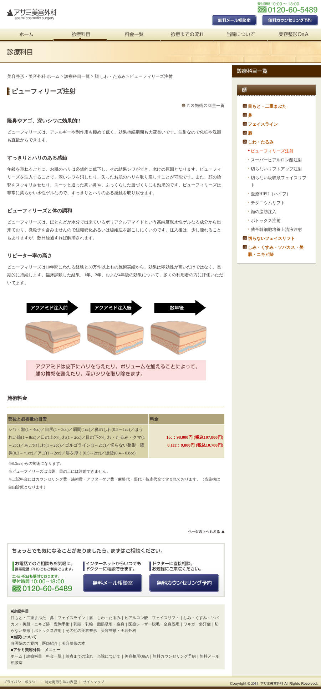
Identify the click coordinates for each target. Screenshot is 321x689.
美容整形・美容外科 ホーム (33, 76)
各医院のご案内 (24, 643)
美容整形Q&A (136, 656)
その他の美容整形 (81, 630)
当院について (109, 656)
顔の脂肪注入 (263, 211)
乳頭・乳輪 (83, 624)
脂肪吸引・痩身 (110, 624)
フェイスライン (71, 617)
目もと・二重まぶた (28, 617)
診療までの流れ (79, 656)
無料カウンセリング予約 (174, 656)
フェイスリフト (165, 617)
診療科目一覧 (77, 76)
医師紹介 (50, 643)
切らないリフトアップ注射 (276, 168)
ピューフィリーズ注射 (272, 151)
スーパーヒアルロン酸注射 (276, 159)
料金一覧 (54, 656)
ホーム (16, 656)
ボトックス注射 (48, 630)
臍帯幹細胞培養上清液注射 (276, 229)
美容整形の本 (73, 643)
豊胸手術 (62, 624)
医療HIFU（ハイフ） (271, 193)
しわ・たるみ (109, 617)
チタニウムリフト (268, 202)
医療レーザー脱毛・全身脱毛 (153, 624)
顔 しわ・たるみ (110, 76)
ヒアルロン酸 (136, 617)
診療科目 (34, 656)
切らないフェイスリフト (271, 238)
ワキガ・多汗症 (197, 624)
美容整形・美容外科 (118, 630)
